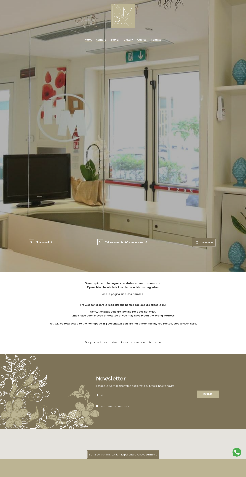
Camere (101, 39)
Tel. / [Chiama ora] (122, 242)
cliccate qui (158, 304)
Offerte (142, 39)
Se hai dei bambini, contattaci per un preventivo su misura (123, 454)
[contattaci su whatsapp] (237, 451)
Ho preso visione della (114, 406)
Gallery (128, 39)
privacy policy (123, 406)
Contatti (156, 39)
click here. (190, 323)
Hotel (88, 39)
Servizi (115, 39)
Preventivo (204, 242)
